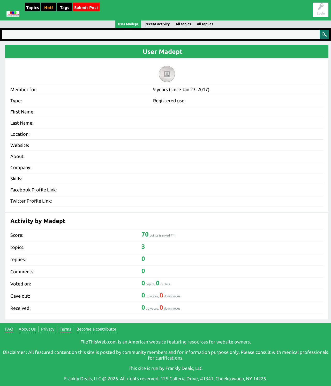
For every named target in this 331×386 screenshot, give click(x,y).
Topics (32, 7)
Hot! (48, 7)
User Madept (128, 24)
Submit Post (86, 7)
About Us (27, 329)
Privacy (47, 329)
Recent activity (157, 24)
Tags (64, 7)
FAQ (9, 329)
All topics (183, 24)
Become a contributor (96, 329)
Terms (65, 329)
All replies (205, 24)
